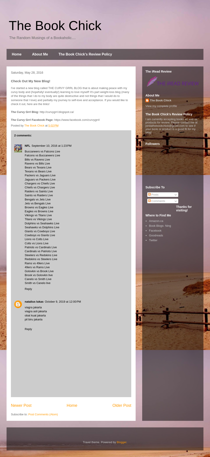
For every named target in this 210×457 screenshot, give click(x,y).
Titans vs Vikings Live (38, 219)
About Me (40, 54)
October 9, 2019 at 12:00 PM (63, 301)
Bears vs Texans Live (38, 167)
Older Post (121, 405)
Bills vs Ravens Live (37, 159)
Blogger (121, 442)
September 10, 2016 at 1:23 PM (51, 145)
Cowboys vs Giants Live (40, 235)
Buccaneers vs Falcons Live (42, 151)
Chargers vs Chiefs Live (40, 183)
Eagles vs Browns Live (39, 211)
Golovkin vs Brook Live (39, 271)
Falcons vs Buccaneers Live (42, 155)
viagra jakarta (33, 307)
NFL (27, 145)
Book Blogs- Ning (160, 225)
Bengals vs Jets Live (38, 199)
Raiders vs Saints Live (39, 191)
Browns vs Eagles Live (39, 207)
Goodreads (156, 235)
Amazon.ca (156, 221)
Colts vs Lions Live (36, 243)
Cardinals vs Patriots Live (41, 251)
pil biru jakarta (33, 319)
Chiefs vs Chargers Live (40, 187)
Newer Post (21, 405)
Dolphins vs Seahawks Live (42, 223)
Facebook (155, 230)
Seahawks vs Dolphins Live (42, 227)
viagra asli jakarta (36, 311)
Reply (28, 289)
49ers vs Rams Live (37, 267)
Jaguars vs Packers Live (40, 179)
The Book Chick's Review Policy (85, 54)
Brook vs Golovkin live (39, 275)
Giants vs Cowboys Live (40, 231)
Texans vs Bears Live (38, 171)
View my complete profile (161, 106)
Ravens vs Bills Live (37, 163)
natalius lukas (34, 301)
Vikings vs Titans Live (38, 215)
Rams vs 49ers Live (37, 263)
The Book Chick (55, 25)
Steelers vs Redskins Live (41, 255)
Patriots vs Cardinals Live (41, 247)
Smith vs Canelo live (38, 283)
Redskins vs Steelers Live (41, 259)
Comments (156, 201)
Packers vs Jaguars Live (40, 175)
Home (16, 54)
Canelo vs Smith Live (38, 279)
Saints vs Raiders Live (39, 195)
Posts (153, 194)
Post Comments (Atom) (43, 414)
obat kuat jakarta (35, 315)
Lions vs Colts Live (36, 239)
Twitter (153, 240)
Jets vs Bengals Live (38, 203)
